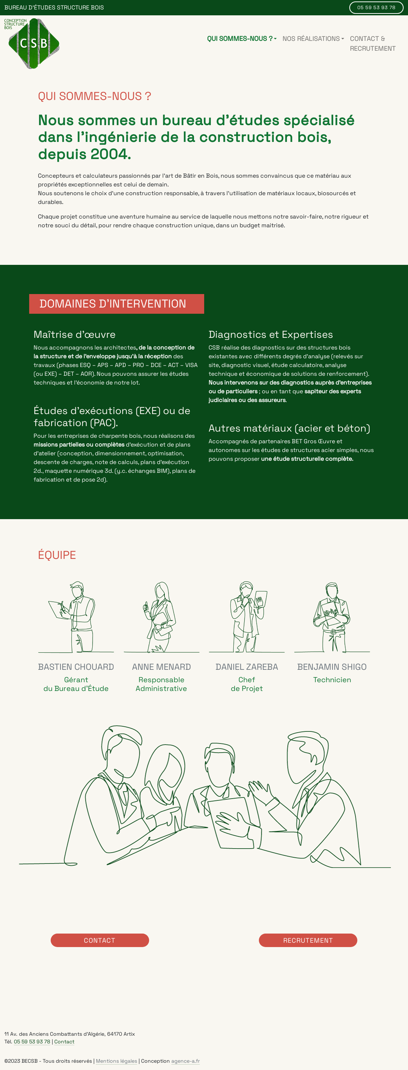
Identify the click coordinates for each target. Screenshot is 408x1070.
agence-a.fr (185, 1060)
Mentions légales (116, 1060)
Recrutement (308, 940)
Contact (100, 940)
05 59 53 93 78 (376, 7)
